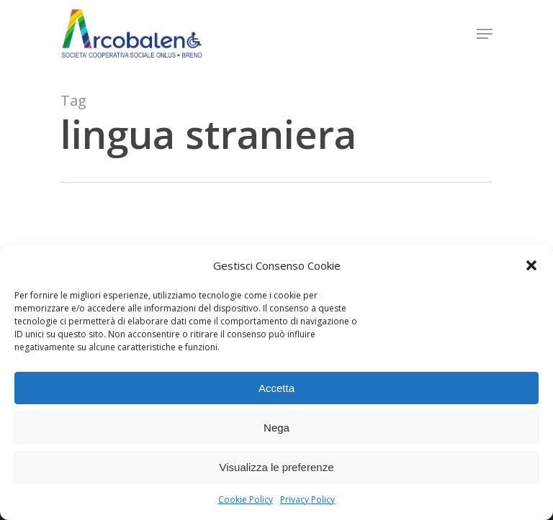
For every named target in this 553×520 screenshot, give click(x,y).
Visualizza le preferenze (277, 467)
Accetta (276, 388)
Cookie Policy (245, 499)
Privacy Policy (307, 499)
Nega (276, 427)
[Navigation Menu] (485, 34)
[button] (531, 265)
